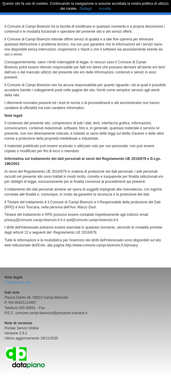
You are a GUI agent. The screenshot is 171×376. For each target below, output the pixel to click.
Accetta (105, 9)
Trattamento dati (17, 282)
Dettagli (86, 9)
